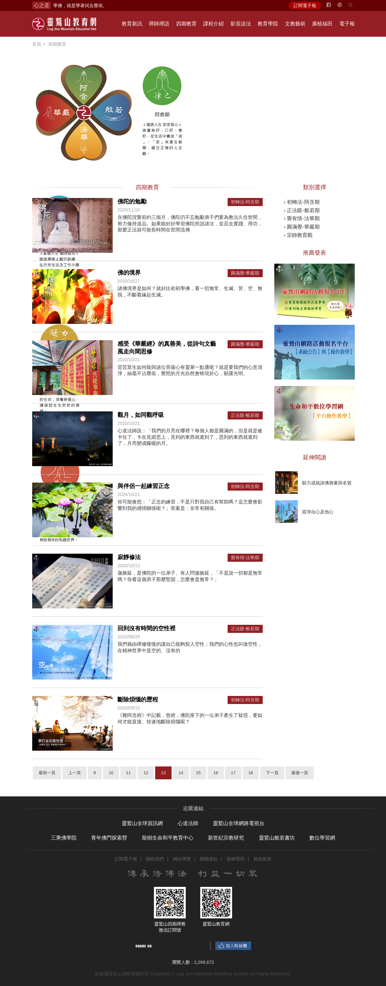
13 (163, 772)
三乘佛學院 (64, 837)
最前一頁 (47, 772)
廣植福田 (322, 23)
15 (198, 772)
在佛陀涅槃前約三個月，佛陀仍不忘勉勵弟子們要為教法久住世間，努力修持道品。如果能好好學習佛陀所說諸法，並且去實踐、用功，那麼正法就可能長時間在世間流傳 (190, 223)
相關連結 (209, 858)
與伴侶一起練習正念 (144, 486)
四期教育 (186, 23)
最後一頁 (299, 772)
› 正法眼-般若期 (302, 210)
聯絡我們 (155, 858)
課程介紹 (213, 23)
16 (215, 772)
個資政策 (262, 858)
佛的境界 (129, 272)
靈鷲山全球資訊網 (142, 823)
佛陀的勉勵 (132, 201)
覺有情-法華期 (245, 557)
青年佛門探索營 (109, 837)
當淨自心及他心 (318, 511)
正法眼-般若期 (245, 415)
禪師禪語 (159, 23)
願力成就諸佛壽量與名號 (327, 482)
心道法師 (188, 823)
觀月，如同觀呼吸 (141, 415)
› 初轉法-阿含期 (302, 202)
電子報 (347, 23)
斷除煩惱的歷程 (138, 699)
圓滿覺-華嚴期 (245, 273)
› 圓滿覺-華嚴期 (302, 227)
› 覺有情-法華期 (302, 218)
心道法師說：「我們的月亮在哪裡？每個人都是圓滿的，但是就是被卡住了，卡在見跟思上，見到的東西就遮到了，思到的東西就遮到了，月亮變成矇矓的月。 (190, 437)
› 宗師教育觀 (298, 235)
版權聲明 (236, 858)
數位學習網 (322, 837)
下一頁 (272, 772)
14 (181, 772)
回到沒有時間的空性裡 (146, 628)
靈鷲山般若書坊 (277, 837)
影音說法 (241, 23)
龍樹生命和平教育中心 (167, 837)
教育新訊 (132, 23)
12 (146, 772)
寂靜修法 (129, 557)
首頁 (36, 44)
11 (128, 772)
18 (251, 772)
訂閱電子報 (305, 5)
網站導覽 (182, 858)
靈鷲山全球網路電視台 (238, 823)
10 (111, 772)
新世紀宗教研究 (226, 837)
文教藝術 (295, 23)
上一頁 (74, 772)
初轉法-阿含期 (245, 202)
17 (233, 772)
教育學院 (268, 23)
